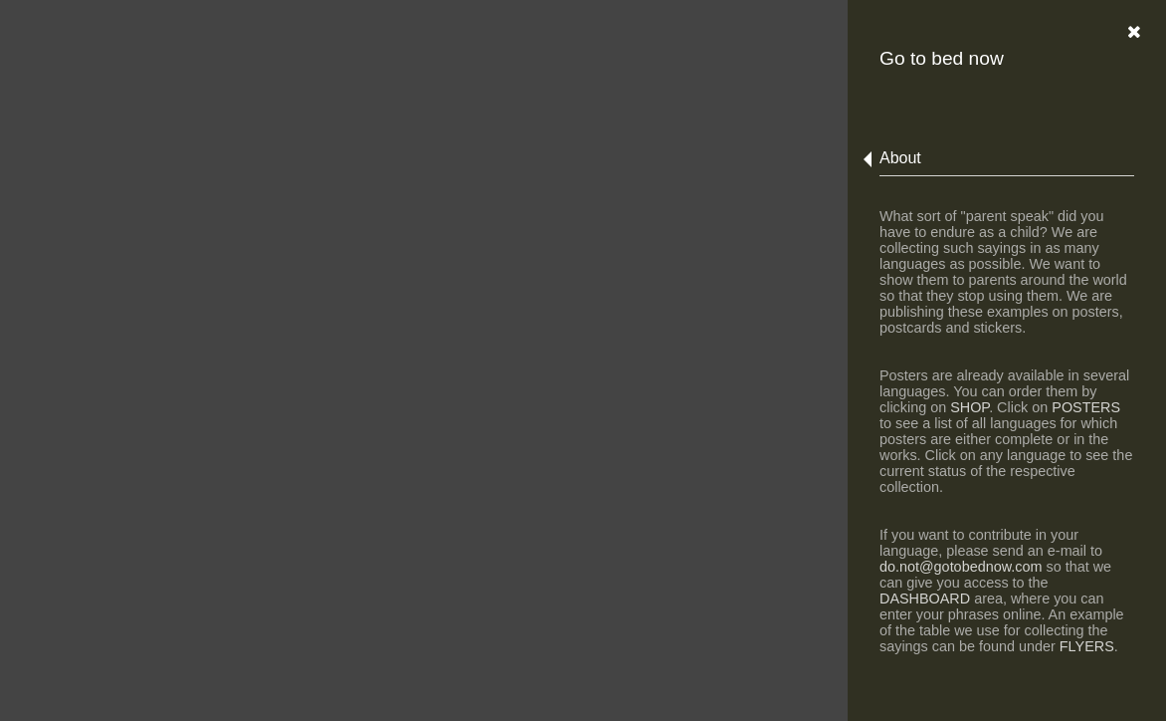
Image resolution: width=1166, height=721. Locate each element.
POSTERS (1086, 407)
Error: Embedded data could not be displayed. (583, 360)
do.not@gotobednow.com (960, 567)
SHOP (969, 407)
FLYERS (1087, 646)
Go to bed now (941, 58)
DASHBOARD (924, 598)
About (900, 157)
